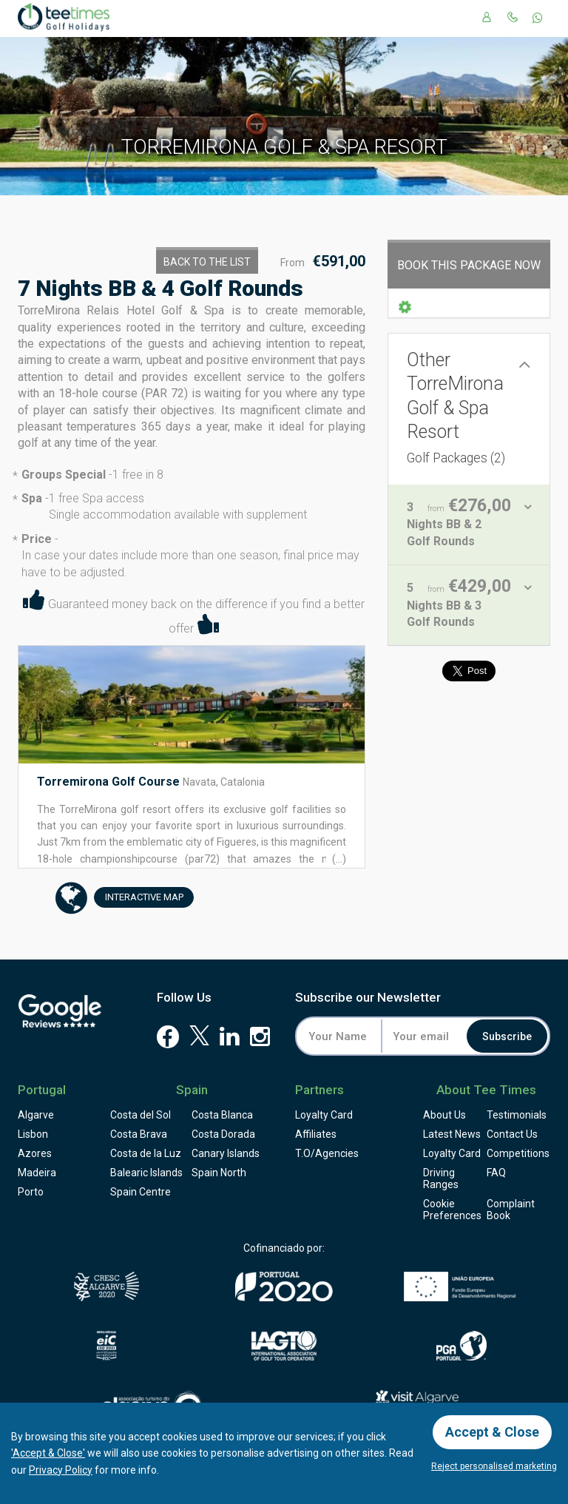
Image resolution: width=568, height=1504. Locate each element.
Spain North (219, 1172)
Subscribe (507, 1036)
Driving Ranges (441, 1178)
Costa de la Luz (145, 1153)
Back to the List (207, 262)
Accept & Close (492, 1432)
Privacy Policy (60, 1470)
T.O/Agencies (327, 1153)
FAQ (496, 1172)
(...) (338, 859)
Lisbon (33, 1134)
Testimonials (517, 1115)
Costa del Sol (140, 1115)
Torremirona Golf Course (108, 782)
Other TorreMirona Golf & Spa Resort (456, 407)
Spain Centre (140, 1192)
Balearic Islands (146, 1172)
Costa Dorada (223, 1134)
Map (138, 897)
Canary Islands (226, 1153)
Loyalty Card (324, 1115)
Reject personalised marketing (494, 1466)
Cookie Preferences (452, 1209)
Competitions (518, 1153)
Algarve (36, 1115)
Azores (35, 1153)
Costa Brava (138, 1134)
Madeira (37, 1172)
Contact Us (512, 1134)
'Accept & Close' (48, 1453)
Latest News (452, 1134)
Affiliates (316, 1134)
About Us (444, 1115)
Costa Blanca (222, 1115)
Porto (31, 1192)
